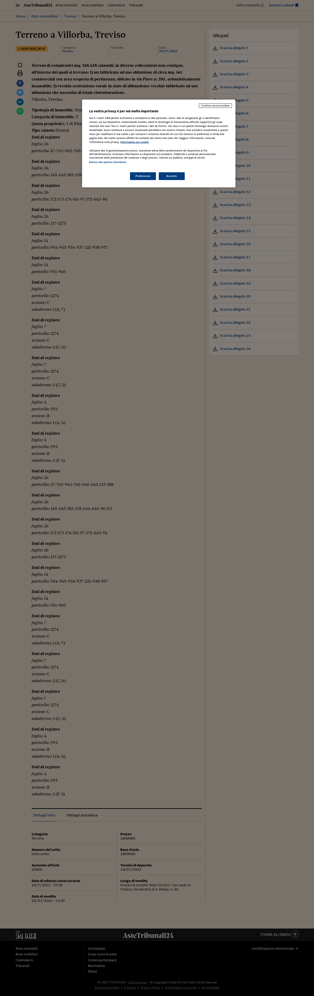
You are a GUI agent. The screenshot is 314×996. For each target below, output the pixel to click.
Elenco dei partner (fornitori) (107, 162)
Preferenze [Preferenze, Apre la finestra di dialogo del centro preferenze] (143, 176)
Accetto (171, 176)
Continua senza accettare (215, 105)
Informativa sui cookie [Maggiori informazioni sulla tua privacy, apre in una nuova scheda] (135, 142)
